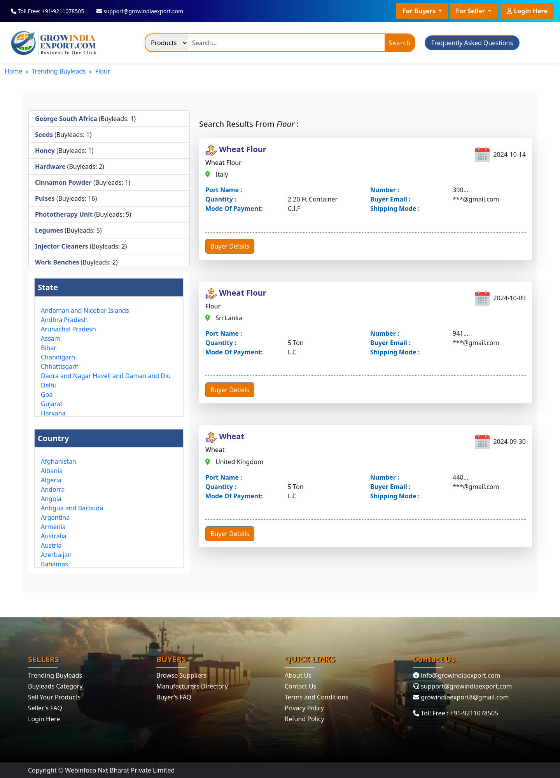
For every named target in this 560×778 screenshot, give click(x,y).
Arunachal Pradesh (68, 329)
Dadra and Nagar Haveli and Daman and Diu (106, 375)
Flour (102, 71)
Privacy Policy (304, 708)
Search (399, 43)
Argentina (55, 517)
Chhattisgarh (60, 366)
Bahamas (54, 564)
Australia (53, 536)
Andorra (53, 489)
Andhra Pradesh (64, 319)
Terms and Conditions (316, 697)
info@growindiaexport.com (456, 675)
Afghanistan (58, 461)
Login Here (527, 9)
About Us (298, 675)
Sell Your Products (54, 697)
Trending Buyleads (59, 71)
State (48, 287)
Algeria (51, 480)
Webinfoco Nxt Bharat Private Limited (120, 770)
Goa (46, 394)
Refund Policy (304, 719)
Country (53, 438)
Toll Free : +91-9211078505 (456, 713)
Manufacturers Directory (192, 686)
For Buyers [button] (419, 11)
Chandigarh (58, 357)
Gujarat (52, 404)
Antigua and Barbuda (72, 508)
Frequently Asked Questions (472, 43)
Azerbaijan (56, 554)
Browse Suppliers (181, 675)
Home (14, 71)
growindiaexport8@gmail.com (461, 697)
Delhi (48, 385)
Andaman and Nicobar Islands (85, 310)
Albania (52, 470)
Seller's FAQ (45, 708)
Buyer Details (229, 246)
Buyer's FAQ (173, 697)
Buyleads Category (55, 686)
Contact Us (300, 686)
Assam (50, 338)
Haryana (53, 413)
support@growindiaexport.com (462, 686)
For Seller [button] (471, 11)
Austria (51, 545)
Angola (51, 498)
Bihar (48, 347)
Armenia (53, 526)
